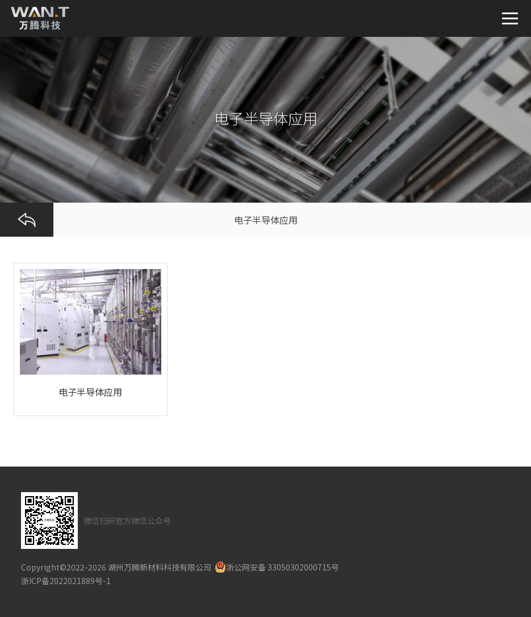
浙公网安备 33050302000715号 (277, 567)
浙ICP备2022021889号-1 (66, 580)
